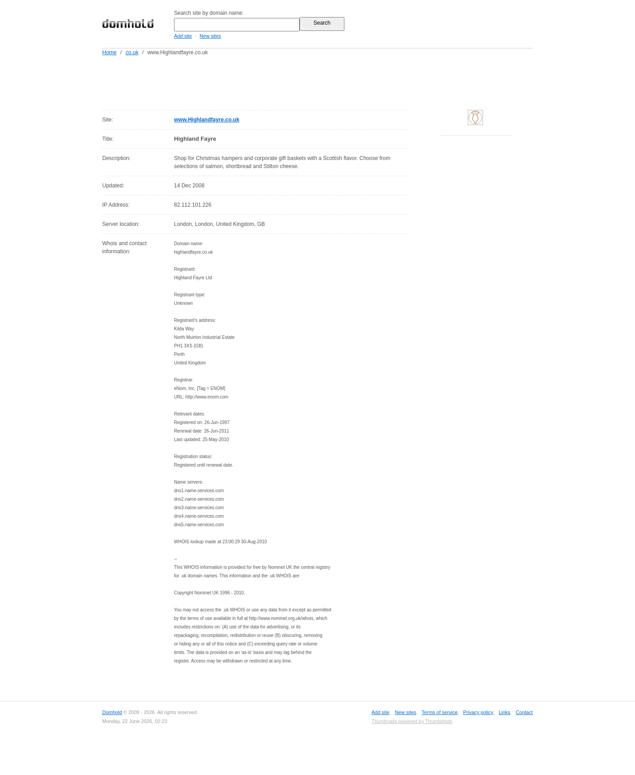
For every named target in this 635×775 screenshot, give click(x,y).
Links (504, 712)
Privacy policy (478, 712)
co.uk (132, 52)
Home (109, 52)
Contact (524, 712)
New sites (210, 36)
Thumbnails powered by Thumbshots (411, 721)
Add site (183, 36)
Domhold (112, 712)
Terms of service (439, 712)
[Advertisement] (334, 81)
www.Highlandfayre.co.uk (206, 120)
